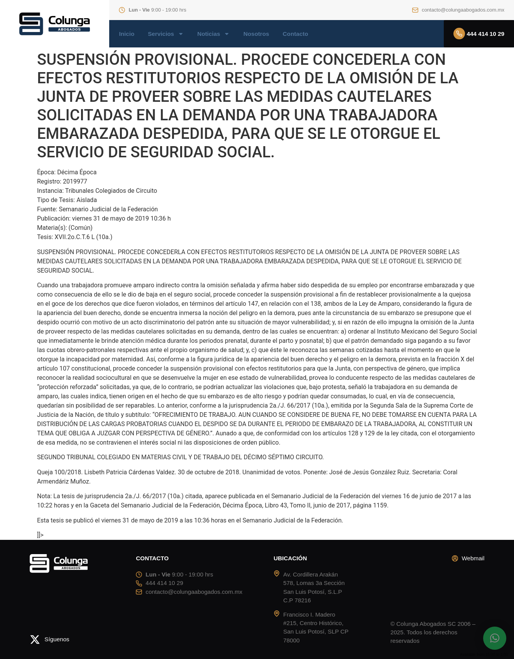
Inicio (126, 34)
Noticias (213, 34)
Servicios (166, 34)
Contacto (295, 34)
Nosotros (256, 34)
